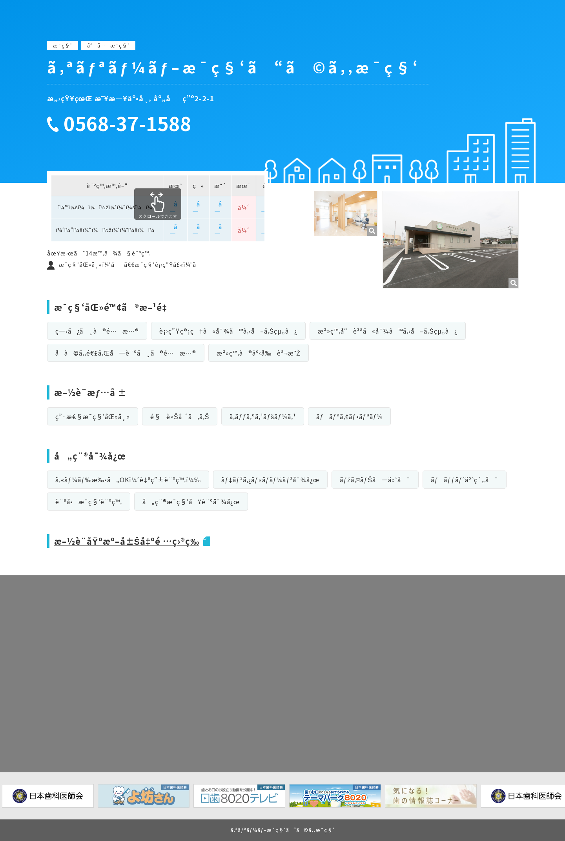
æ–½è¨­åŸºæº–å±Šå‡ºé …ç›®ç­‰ (127, 541)
